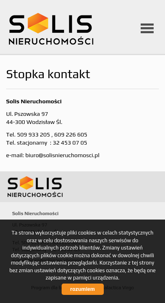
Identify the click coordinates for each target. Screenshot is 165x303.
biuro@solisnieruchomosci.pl (62, 155)
